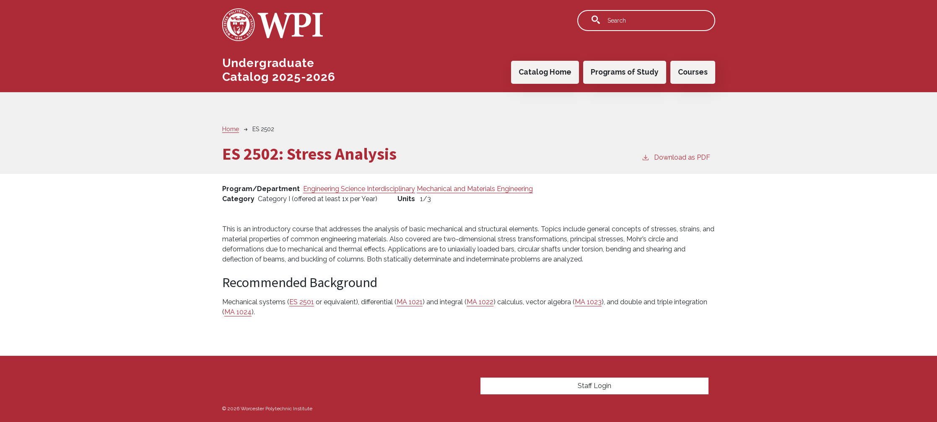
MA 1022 (480, 302)
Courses (693, 71)
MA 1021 (410, 302)
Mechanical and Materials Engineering (475, 189)
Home (230, 129)
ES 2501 (301, 302)
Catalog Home (545, 71)
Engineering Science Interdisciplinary (359, 189)
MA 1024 (238, 312)
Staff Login (594, 386)
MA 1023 (588, 302)
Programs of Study (625, 71)
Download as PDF (675, 157)
